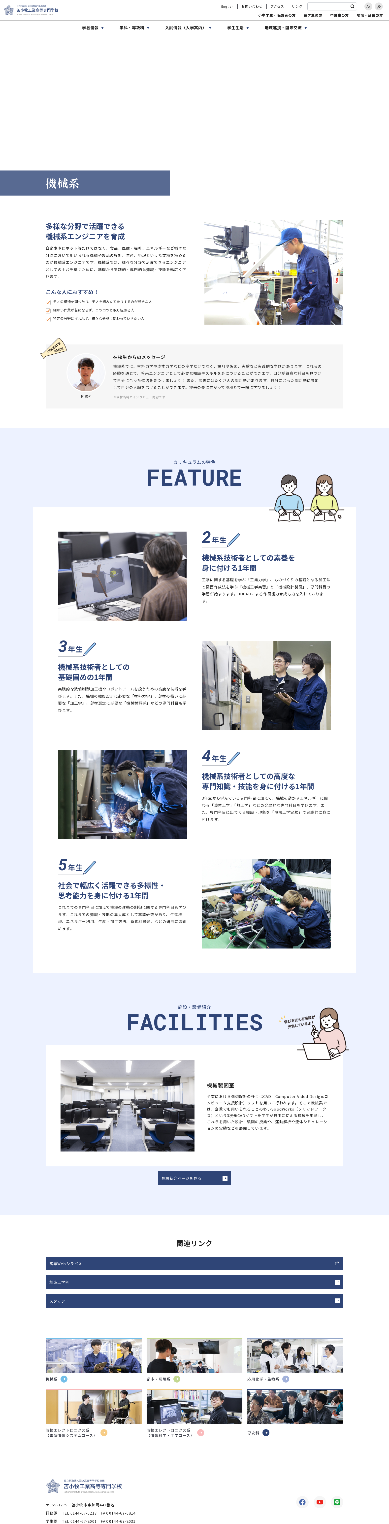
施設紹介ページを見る (184, 1183)
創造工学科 (160, 1268)
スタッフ (259, 1268)
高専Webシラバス (65, 1268)
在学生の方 (313, 15)
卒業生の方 (339, 15)
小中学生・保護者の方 (277, 15)
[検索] (352, 6)
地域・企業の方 (370, 15)
